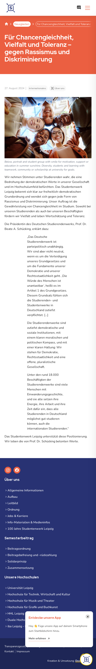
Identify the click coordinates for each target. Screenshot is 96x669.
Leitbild (13, 503)
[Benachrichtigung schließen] (87, 616)
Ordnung (13, 510)
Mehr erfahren (37, 638)
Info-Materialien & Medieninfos (29, 522)
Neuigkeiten (21, 24)
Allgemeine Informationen (25, 490)
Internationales (37, 88)
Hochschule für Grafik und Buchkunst (33, 607)
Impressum (23, 651)
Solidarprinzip (17, 561)
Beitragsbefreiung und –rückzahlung (32, 555)
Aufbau (13, 497)
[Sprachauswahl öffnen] (79, 8)
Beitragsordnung (19, 549)
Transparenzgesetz (15, 646)
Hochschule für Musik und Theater (31, 601)
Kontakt (9, 651)
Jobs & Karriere (18, 516)
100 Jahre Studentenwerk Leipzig (30, 529)
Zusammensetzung (21, 568)
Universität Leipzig (20, 588)
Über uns (59, 88)
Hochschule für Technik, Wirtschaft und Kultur (39, 594)
